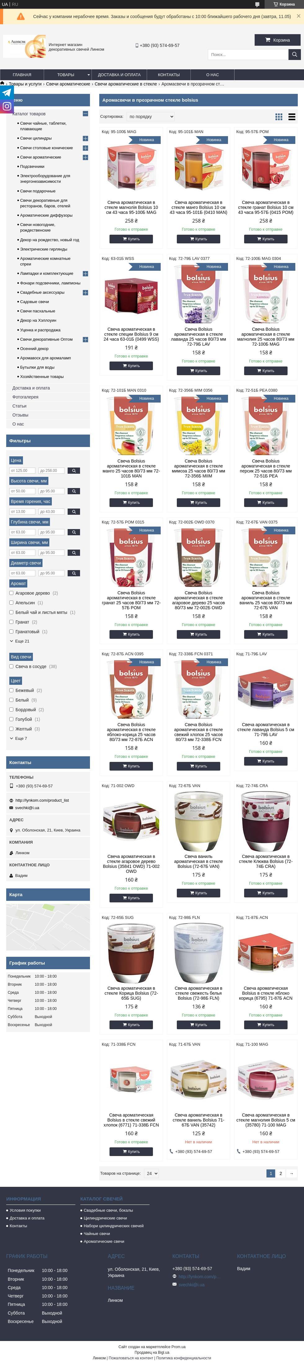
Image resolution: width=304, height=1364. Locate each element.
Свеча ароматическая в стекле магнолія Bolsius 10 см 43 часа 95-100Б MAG (131, 207)
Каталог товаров (29, 113)
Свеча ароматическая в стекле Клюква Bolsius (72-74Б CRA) (266, 861)
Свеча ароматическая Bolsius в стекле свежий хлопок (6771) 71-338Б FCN (131, 1120)
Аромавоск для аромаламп (45, 358)
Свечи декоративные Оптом (46, 339)
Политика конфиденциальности (183, 1358)
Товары (65, 74)
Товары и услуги (25, 83)
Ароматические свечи (104, 1241)
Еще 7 (21, 738)
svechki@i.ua (27, 807)
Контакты (169, 74)
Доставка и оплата (119, 74)
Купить (134, 239)
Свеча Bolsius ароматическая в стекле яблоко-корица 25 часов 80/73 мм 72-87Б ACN (131, 732)
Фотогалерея (25, 396)
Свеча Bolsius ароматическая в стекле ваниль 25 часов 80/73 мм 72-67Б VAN (265, 600)
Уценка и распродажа (40, 330)
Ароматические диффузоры (46, 215)
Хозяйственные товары (42, 376)
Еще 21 (22, 641)
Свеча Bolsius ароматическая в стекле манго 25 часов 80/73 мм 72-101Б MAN (131, 468)
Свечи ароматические (68, 83)
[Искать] (294, 54)
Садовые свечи (34, 301)
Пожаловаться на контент (131, 1358)
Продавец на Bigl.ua (152, 1352)
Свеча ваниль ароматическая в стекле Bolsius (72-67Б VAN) (198, 861)
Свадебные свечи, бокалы (108, 1210)
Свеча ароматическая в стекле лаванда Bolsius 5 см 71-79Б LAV (265, 729)
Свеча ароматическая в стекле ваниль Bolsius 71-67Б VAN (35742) (198, 1120)
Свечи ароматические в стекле (126, 83)
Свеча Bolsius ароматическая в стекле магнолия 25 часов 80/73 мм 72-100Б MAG (265, 337)
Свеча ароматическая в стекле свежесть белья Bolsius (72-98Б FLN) (198, 993)
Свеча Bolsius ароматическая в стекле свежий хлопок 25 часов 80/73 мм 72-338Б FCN (198, 732)
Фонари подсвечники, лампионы (50, 283)
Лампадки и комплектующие (46, 273)
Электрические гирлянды (43, 249)
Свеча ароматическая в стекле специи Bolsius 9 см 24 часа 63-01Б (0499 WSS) (131, 334)
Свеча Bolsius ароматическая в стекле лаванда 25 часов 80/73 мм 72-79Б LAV (198, 337)
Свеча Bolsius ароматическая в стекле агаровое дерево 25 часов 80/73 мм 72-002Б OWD (198, 600)
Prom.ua (179, 1347)
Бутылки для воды (37, 367)
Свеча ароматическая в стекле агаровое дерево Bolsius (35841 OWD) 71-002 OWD (131, 864)
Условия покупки (25, 1210)
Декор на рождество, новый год (49, 239)
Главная (22, 74)
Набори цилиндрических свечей (114, 1225)
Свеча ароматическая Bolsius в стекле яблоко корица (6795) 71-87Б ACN (266, 993)
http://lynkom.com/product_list (42, 800)
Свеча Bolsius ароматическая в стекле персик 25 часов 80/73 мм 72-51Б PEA (266, 468)
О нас (212, 74)
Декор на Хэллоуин (38, 320)
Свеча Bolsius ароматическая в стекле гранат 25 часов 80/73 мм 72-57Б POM (131, 600)
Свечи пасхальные (37, 311)
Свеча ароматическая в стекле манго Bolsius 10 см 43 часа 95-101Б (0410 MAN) (198, 207)
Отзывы (20, 414)
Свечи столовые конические (46, 147)
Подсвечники (32, 166)
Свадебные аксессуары (42, 292)
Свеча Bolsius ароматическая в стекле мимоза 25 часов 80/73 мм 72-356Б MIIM (198, 468)
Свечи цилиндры (36, 138)
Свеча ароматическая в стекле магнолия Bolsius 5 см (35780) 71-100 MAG (265, 1120)
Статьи (19, 405)
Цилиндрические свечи (105, 1218)
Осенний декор (34, 348)
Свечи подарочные (38, 191)
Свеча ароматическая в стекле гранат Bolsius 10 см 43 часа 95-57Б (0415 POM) (265, 207)
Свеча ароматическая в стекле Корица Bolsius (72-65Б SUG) (131, 993)
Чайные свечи (97, 1233)
